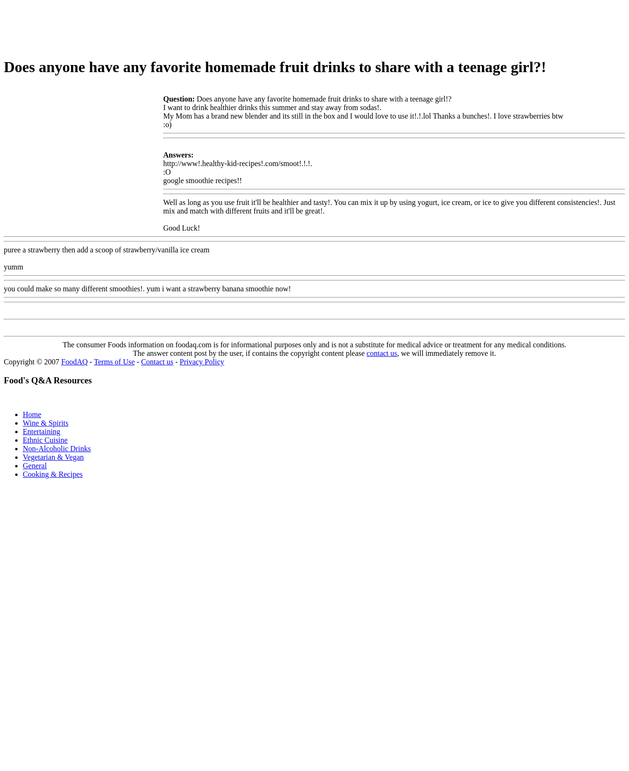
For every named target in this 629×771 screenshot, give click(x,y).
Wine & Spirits (45, 423)
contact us (382, 353)
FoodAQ (74, 362)
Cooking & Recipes (53, 474)
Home (32, 414)
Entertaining (41, 431)
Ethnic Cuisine (45, 440)
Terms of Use (114, 362)
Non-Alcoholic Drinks (57, 449)
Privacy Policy (202, 362)
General (35, 466)
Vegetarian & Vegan (53, 457)
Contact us (157, 362)
